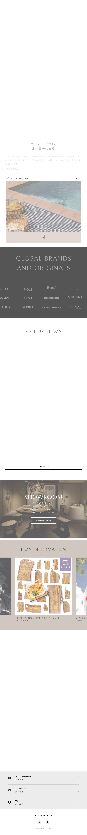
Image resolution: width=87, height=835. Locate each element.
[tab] (76, 182)
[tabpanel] (43, 216)
